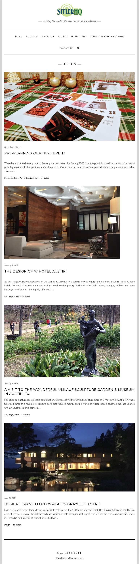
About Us (31, 36)
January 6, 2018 (11, 265)
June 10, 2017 (10, 498)
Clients (62, 36)
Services (47, 36)
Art (5, 296)
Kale (79, 553)
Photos (35, 178)
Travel (16, 296)
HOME (18, 36)
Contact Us (66, 48)
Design (23, 178)
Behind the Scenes (11, 178)
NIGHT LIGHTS (78, 36)
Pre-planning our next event (35, 153)
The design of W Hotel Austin (35, 271)
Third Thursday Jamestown (107, 36)
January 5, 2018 (11, 383)
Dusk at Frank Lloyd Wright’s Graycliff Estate (53, 504)
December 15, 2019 (12, 147)
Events (29, 178)
